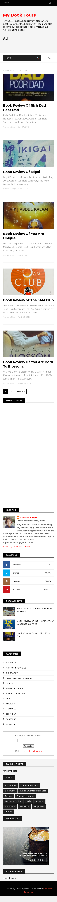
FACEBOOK (17, 571)
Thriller (10, 730)
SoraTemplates (22, 895)
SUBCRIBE (47, 595)
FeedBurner (35, 757)
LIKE (49, 571)
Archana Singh (28, 523)
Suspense (11, 725)
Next (21, 397)
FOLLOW (48, 579)
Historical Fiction (15, 700)
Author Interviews (16, 674)
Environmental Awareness (20, 684)
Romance (11, 715)
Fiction (10, 689)
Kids (8, 705)
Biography (12, 679)
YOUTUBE (16, 595)
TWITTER (16, 579)
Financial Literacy (15, 694)
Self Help (11, 720)
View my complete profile (17, 552)
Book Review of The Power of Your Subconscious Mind (35, 629)
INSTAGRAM (17, 587)
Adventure (12, 669)
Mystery (10, 710)
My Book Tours (19, 15)
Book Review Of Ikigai (21, 173)
